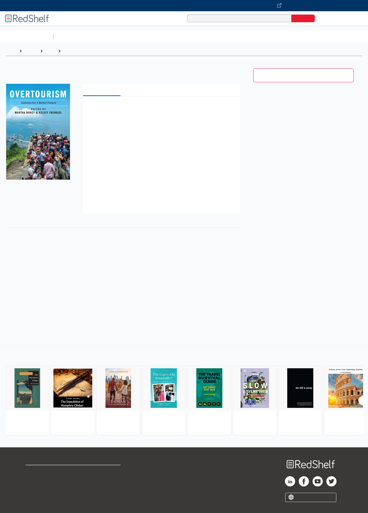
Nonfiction (310, 36)
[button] (162, 108)
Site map (34, 495)
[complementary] (184, 390)
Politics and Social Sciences (251, 36)
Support (33, 479)
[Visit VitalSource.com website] (184, 5)
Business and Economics (198, 36)
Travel (50, 51)
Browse (31, 51)
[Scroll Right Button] (362, 400)
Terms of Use (102, 471)
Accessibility (101, 487)
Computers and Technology (146, 36)
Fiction (289, 36)
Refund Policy (102, 479)
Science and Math (100, 36)
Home (11, 51)
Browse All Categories (27, 36)
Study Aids (69, 36)
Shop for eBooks (42, 471)
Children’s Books (339, 36)
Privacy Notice (40, 487)
